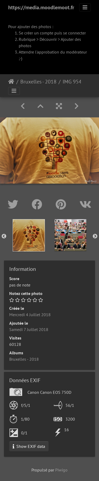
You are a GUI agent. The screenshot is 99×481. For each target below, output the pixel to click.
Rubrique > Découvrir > (40, 39)
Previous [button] (4, 236)
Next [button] (95, 236)
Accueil (11, 82)
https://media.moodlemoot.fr (41, 7)
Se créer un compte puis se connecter (52, 33)
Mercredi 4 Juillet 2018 (30, 314)
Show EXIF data (29, 446)
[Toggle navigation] (85, 7)
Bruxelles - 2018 (38, 81)
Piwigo (61, 470)
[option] (29, 235)
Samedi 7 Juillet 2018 (28, 329)
